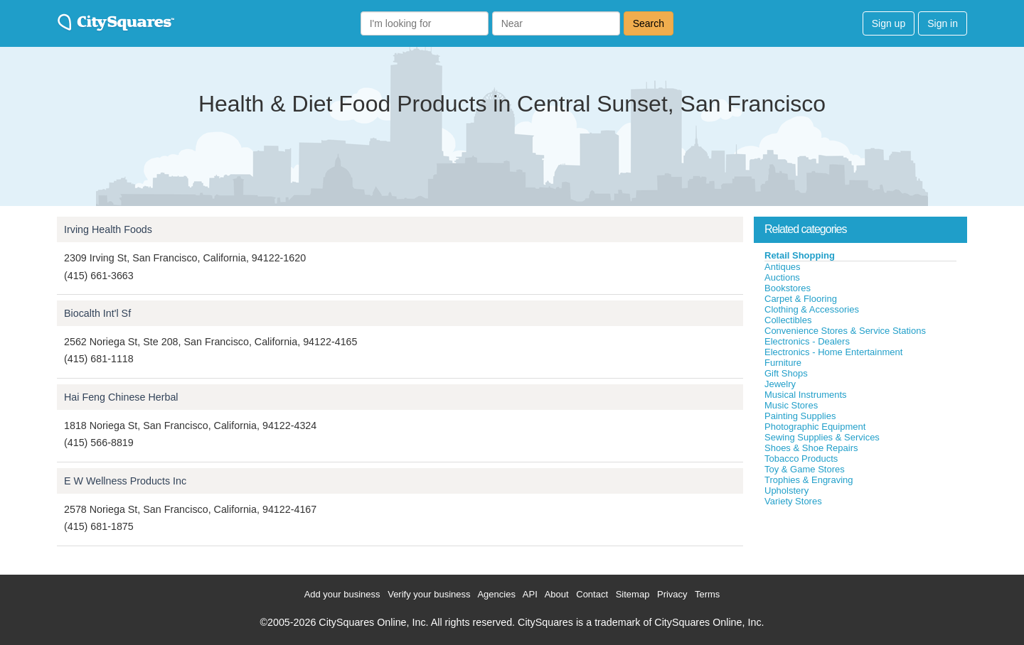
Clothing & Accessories (811, 309)
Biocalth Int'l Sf (97, 313)
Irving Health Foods (108, 229)
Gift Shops (786, 373)
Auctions (782, 277)
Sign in (942, 23)
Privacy (672, 594)
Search (648, 23)
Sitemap (633, 594)
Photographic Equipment (814, 426)
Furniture (782, 362)
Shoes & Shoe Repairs (811, 448)
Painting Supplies (800, 416)
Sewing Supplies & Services (822, 437)
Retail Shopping (799, 255)
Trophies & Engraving (808, 480)
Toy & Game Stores (804, 469)
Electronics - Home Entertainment (833, 352)
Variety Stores (793, 501)
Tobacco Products (801, 458)
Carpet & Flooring (800, 298)
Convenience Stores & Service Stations (845, 330)
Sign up (888, 23)
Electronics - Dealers (807, 341)
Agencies (496, 594)
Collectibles (787, 320)
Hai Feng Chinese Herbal (121, 397)
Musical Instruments (805, 394)
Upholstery (786, 490)
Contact (592, 594)
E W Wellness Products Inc (125, 481)
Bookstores (787, 288)
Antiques (782, 266)
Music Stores (791, 405)
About (557, 594)
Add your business (342, 594)
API (530, 594)
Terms (707, 594)
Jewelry (780, 384)
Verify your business (429, 594)
